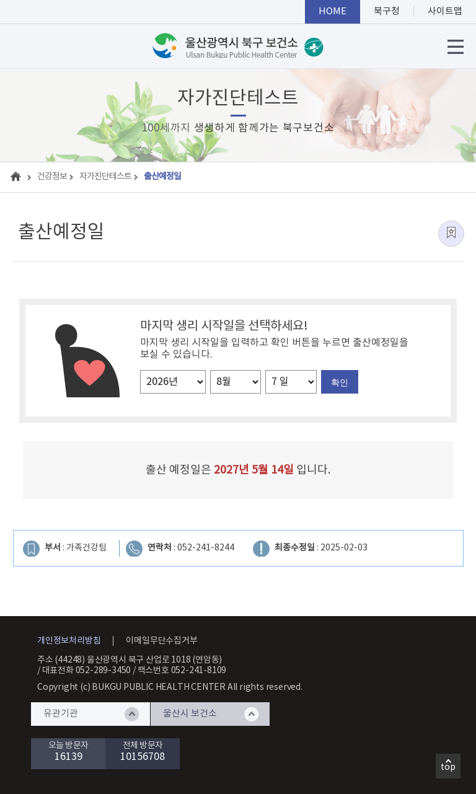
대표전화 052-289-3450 (86, 671)
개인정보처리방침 (68, 641)
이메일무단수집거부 (161, 641)
